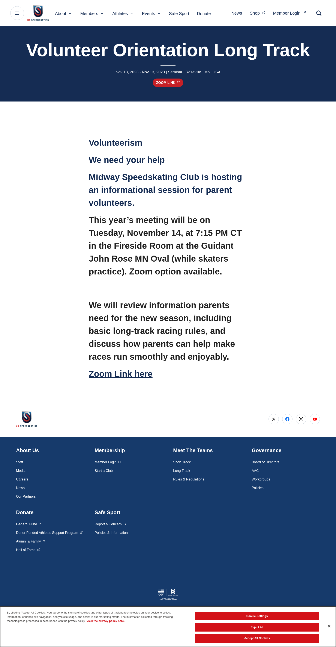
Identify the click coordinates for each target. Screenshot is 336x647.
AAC (255, 471)
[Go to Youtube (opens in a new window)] (315, 419)
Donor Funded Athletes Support (49, 532)
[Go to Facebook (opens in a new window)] (287, 419)
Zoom (169, 82)
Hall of (28, 549)
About (63, 13)
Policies (258, 488)
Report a (110, 524)
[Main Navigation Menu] (17, 13)
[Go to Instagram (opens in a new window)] (301, 419)
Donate (204, 13)
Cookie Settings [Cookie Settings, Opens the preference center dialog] (257, 616)
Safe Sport (179, 13)
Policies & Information (111, 533)
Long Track (181, 471)
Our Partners (26, 496)
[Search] (319, 13)
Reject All (256, 627)
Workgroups (261, 479)
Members (92, 13)
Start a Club (104, 471)
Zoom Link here (121, 374)
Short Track (182, 462)
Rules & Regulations (188, 479)
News (236, 13)
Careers (22, 479)
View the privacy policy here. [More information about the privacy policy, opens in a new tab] (106, 621)
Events (151, 13)
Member (291, 12)
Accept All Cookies (257, 638)
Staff (19, 462)
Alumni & (30, 541)
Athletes (123, 13)
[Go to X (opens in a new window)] (273, 419)
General (29, 524)
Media (21, 471)
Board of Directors (265, 462)
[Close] (329, 626)
